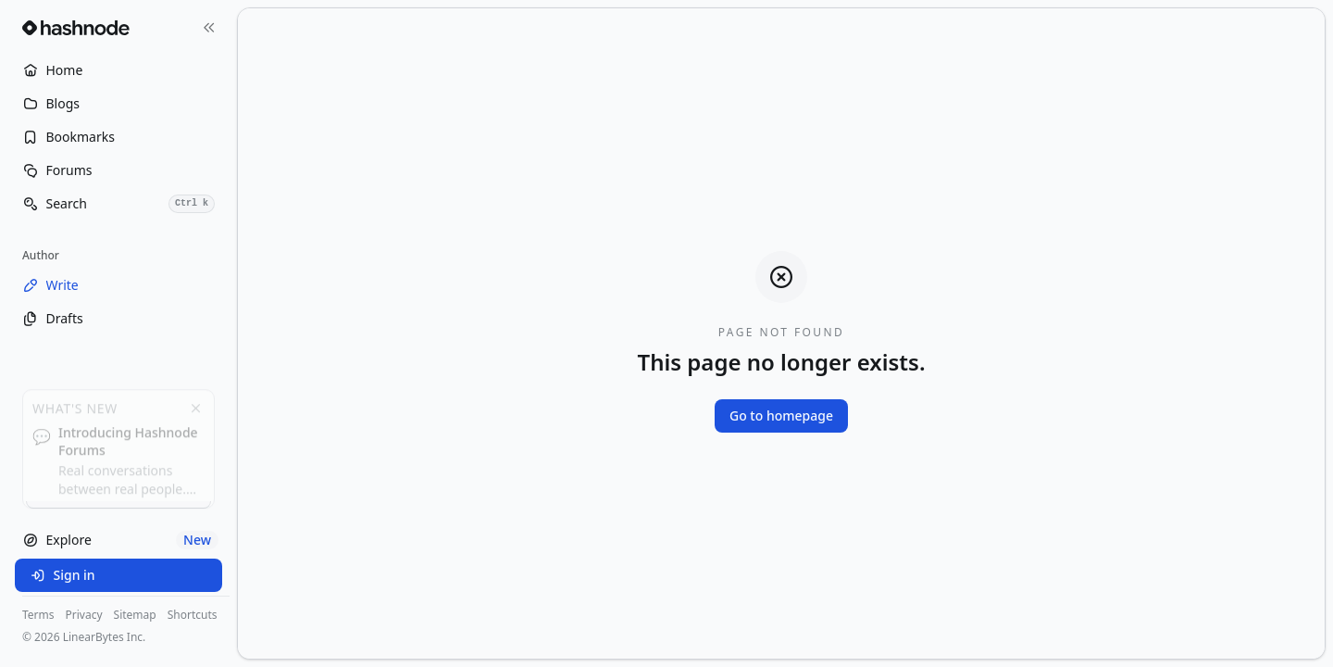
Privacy (84, 615)
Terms (38, 615)
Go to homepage (781, 415)
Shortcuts (193, 615)
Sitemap (135, 615)
